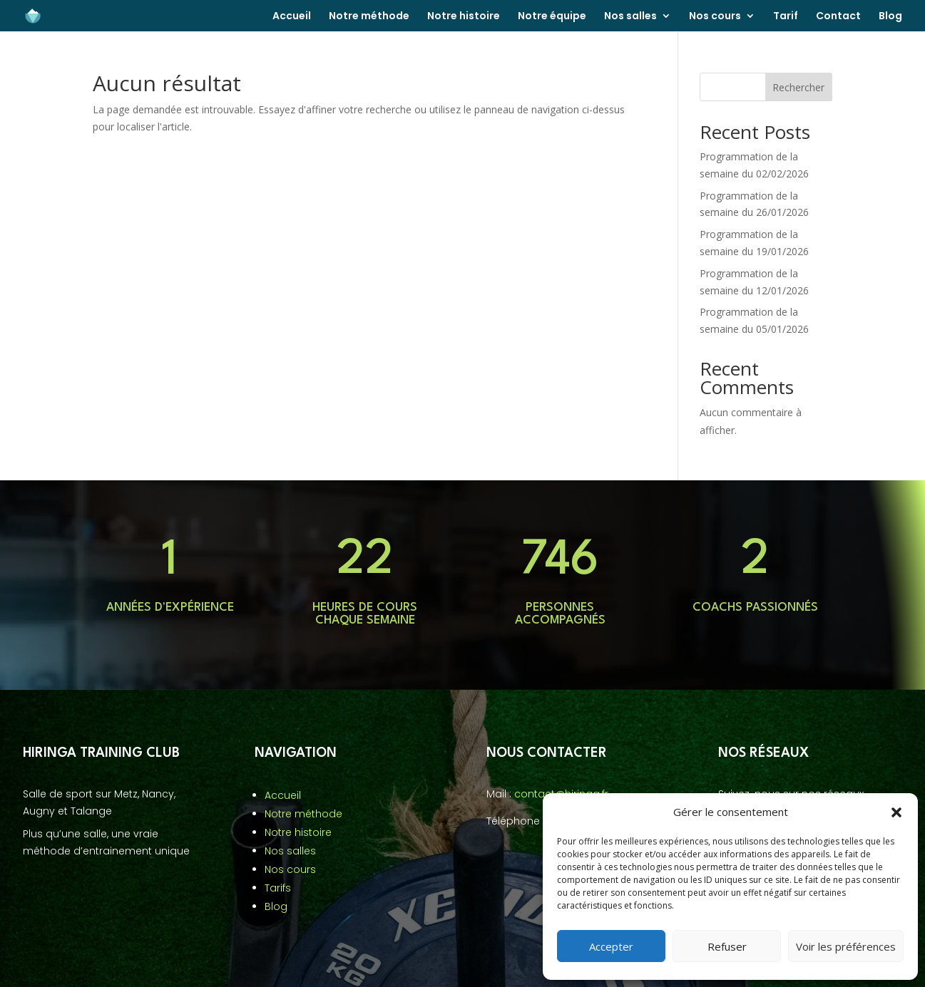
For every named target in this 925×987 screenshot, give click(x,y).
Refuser (727, 946)
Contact (838, 17)
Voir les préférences (846, 946)
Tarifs (278, 888)
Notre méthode (369, 17)
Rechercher (798, 87)
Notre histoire (463, 17)
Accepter (611, 946)
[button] (896, 812)
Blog (890, 17)
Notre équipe (552, 17)
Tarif (785, 17)
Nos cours (715, 17)
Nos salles (630, 17)
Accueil (291, 17)
